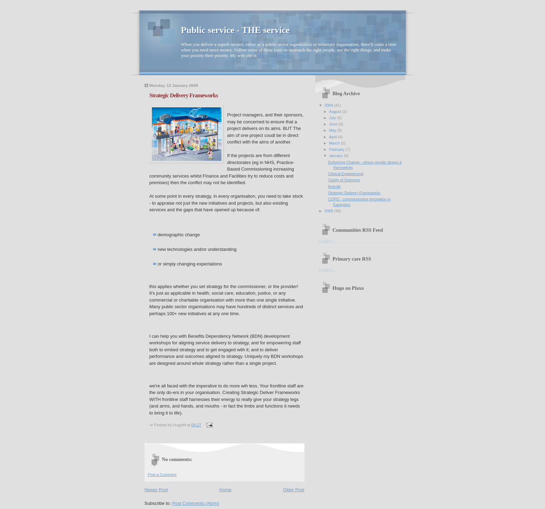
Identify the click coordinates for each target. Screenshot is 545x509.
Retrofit (334, 186)
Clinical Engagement (345, 174)
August (335, 111)
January (336, 156)
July (333, 118)
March (335, 143)
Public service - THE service (235, 30)
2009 (329, 105)
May (333, 130)
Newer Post (156, 489)
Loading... (327, 241)
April (333, 137)
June (334, 124)
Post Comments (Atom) (195, 503)
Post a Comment (162, 475)
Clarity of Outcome (344, 180)
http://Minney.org (273, 55)
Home (225, 489)
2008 (329, 211)
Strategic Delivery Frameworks (183, 95)
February (337, 149)
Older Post (293, 489)
